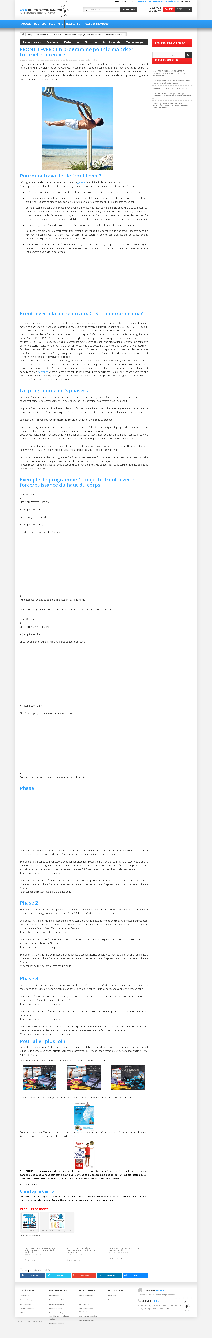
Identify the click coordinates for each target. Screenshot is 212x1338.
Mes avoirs (83, 1300)
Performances (43, 34)
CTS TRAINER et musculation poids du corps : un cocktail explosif (39, 1250)
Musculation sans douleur (166, 135)
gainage (81, 182)
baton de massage (177, 140)
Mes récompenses (86, 1320)
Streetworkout (96, 60)
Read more (30, 1260)
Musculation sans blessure (166, 157)
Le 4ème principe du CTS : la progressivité (124, 1249)
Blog (30, 34)
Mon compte (155, 11)
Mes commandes (86, 1295)
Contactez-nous (55, 1308)
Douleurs (52, 42)
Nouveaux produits (57, 1300)
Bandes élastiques (27, 1300)
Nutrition (91, 42)
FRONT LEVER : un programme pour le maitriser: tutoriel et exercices (93, 34)
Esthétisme (71, 42)
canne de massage (162, 144)
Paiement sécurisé (56, 1323)
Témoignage (134, 42)
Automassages (26, 1304)
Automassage (181, 144)
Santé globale (111, 42)
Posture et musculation (164, 153)
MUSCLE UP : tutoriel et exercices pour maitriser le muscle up (81, 1250)
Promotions (54, 1295)
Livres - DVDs (25, 1295)
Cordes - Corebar (27, 1308)
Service (151, 1301)
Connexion (155, 8)
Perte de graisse (71, 60)
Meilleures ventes (56, 1304)
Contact (187, 2)
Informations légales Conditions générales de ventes (59, 1316)
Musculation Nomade (164, 162)
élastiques (43, 372)
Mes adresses (84, 1304)
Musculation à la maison (165, 166)
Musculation (49, 60)
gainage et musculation (165, 148)
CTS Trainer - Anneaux (29, 1313)
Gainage (57, 34)
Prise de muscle (84, 60)
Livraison (154, 1290)
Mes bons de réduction (88, 1316)
